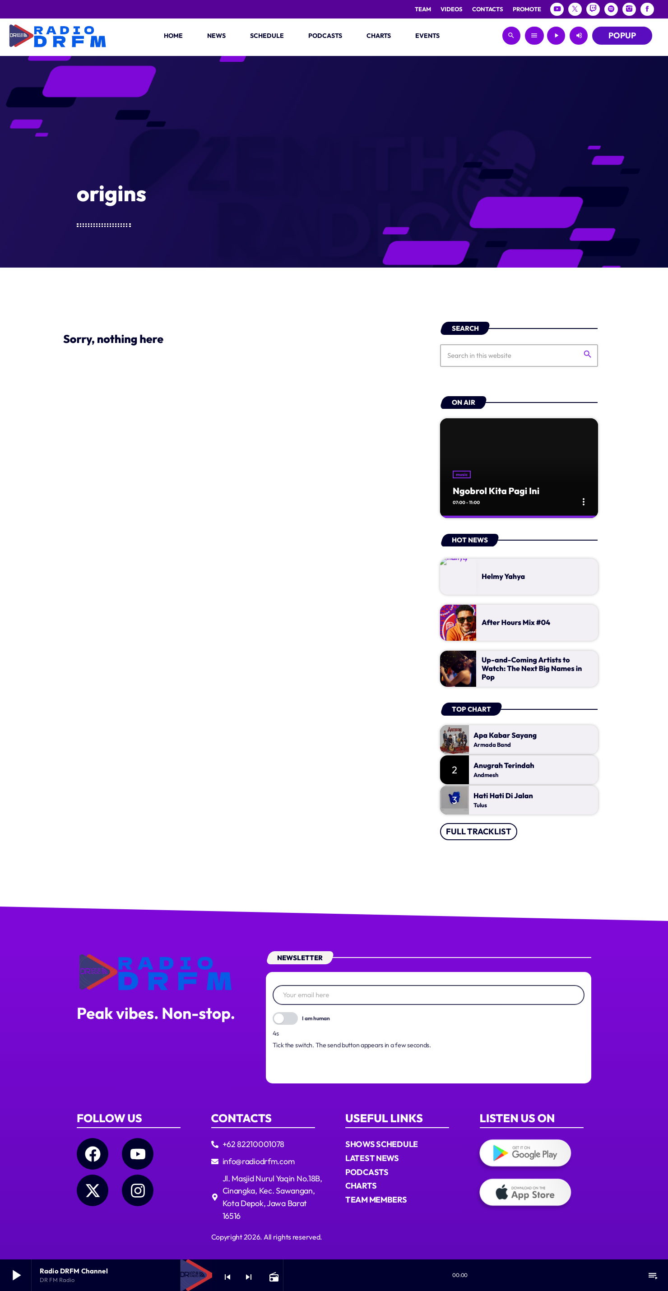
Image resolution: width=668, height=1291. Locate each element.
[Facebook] (647, 9)
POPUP (622, 35)
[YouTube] (557, 9)
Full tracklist (478, 812)
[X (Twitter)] (575, 9)
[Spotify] (611, 9)
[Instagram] (629, 9)
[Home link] (58, 35)
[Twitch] (593, 9)
